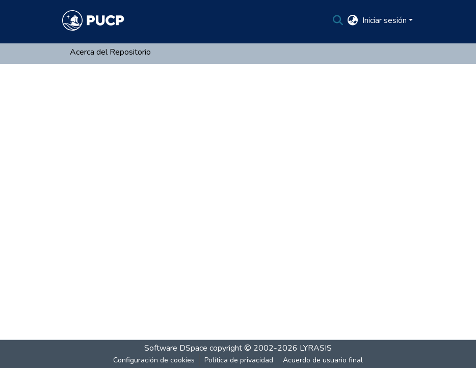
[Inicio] (93, 20)
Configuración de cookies (154, 360)
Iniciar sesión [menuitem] (384, 20)
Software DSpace (175, 348)
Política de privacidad (238, 360)
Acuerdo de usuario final (323, 360)
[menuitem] (353, 20)
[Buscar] (338, 20)
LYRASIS (316, 348)
